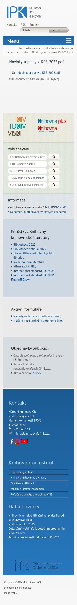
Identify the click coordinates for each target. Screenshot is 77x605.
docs (53, 48)
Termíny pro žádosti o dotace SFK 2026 (34, 537)
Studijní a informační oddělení (27, 488)
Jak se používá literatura (28, 262)
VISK (63, 207)
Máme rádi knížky (24, 266)
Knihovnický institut (22, 472)
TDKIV (55, 207)
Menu (13, 41)
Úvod (44, 48)
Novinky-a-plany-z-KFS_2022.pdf (35, 73)
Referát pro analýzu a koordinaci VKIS (31, 494)
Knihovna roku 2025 (22, 524)
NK (38, 565)
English (34, 25)
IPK (47, 207)
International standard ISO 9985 (34, 275)
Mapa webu (10, 592)
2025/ (36, 373)
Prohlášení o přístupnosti (17, 587)
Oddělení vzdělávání (22, 483)
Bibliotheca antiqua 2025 (29, 249)
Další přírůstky (20, 279)
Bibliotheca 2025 (24, 244)
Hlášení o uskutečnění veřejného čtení (38, 321)
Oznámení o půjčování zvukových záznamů (38, 212)
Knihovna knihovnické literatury (28, 477)
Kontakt (12, 25)
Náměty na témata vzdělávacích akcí (36, 316)
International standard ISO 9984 (34, 271)
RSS (23, 25)
